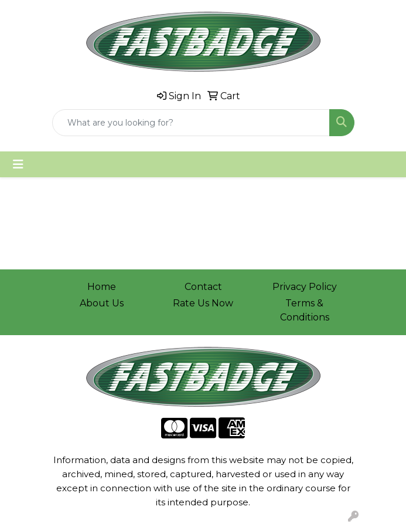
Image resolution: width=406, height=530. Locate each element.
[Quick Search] (191, 122)
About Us (102, 303)
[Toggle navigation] (18, 164)
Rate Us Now (203, 303)
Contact (203, 286)
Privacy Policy (304, 286)
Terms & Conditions (304, 310)
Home (101, 286)
